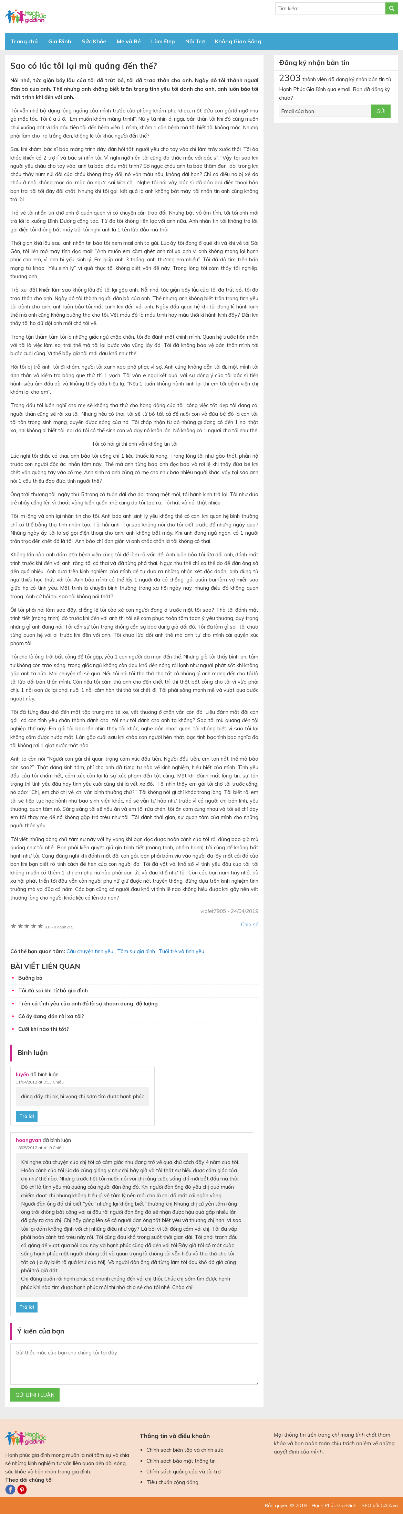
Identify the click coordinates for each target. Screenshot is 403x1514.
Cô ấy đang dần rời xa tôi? (51, 1016)
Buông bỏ (30, 977)
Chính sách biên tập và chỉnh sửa (185, 1450)
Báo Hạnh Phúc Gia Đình (67, 16)
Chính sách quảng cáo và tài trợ (183, 1471)
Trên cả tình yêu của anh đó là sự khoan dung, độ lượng (88, 1003)
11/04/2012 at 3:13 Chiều (40, 1082)
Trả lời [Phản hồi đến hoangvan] (26, 1307)
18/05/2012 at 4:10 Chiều (40, 1147)
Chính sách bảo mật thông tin (181, 1461)
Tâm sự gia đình (136, 951)
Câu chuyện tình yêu (89, 951)
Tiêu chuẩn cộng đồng (172, 1482)
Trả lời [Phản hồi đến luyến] (26, 1116)
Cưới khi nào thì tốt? (43, 1029)
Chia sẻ (249, 924)
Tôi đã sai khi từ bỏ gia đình (53, 990)
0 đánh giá (59, 927)
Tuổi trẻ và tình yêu (181, 951)
